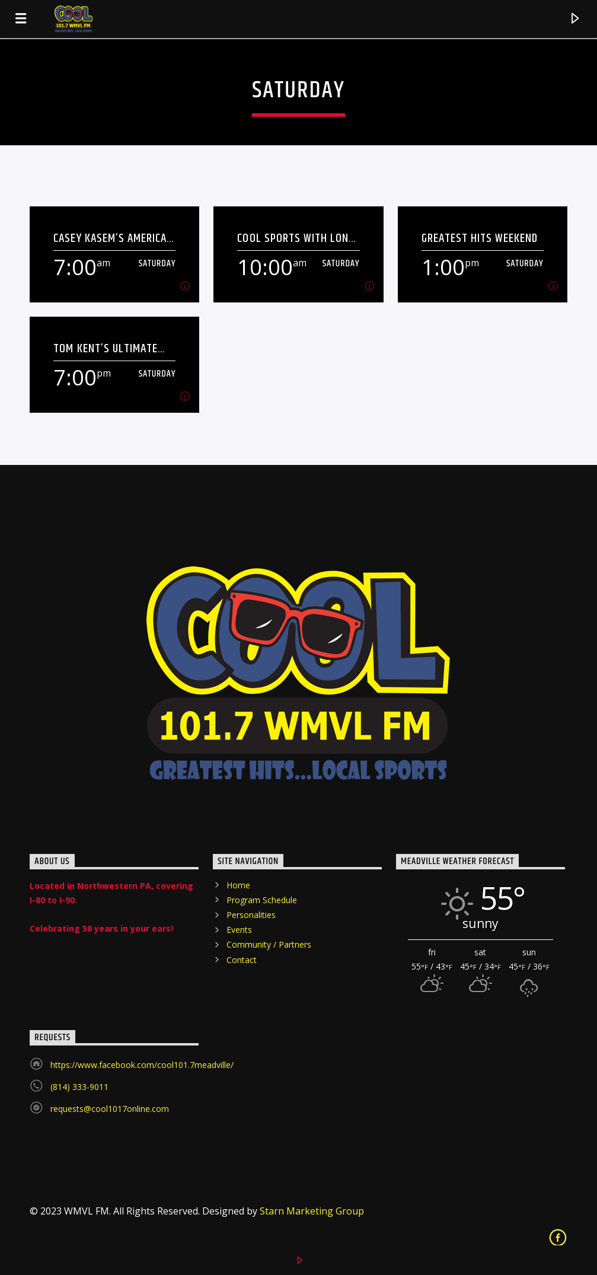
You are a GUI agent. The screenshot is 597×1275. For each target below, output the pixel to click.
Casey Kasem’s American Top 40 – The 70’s (113, 238)
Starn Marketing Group (312, 1210)
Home (238, 885)
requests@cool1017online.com (109, 1108)
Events (239, 929)
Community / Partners (268, 944)
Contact (241, 959)
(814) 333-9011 (79, 1086)
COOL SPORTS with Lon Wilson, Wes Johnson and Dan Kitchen (293, 238)
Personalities (251, 914)
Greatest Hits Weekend (480, 238)
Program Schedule (261, 900)
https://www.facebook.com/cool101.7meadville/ (142, 1064)
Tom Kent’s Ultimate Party (105, 348)
